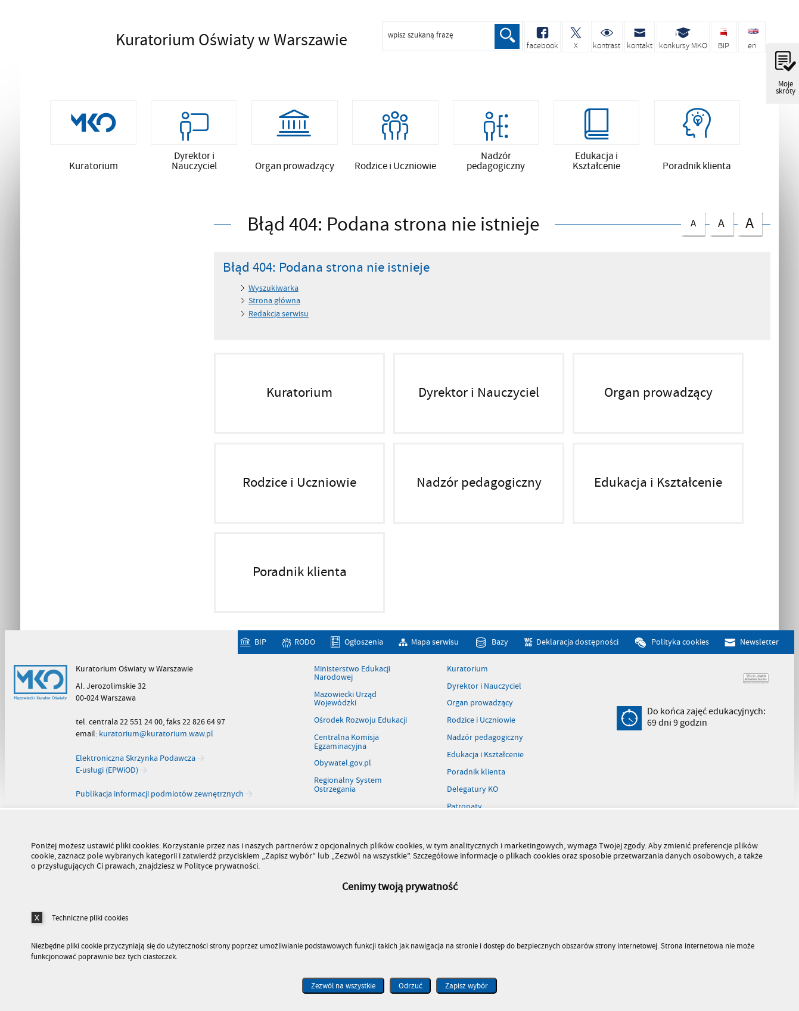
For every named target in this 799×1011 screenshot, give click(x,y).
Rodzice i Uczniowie (481, 724)
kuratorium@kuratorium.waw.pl (156, 738)
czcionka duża (749, 227)
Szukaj (507, 36)
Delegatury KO (472, 793)
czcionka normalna (693, 225)
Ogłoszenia (363, 646)
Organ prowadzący (480, 707)
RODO (304, 646)
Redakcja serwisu (278, 317)
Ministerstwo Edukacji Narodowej (352, 677)
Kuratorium (467, 672)
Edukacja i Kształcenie (485, 759)
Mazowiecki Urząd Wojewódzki (345, 703)
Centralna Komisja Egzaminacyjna (346, 746)
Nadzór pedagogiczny (485, 742)
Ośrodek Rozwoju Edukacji (360, 724)
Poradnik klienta (476, 776)
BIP (260, 646)
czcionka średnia (721, 225)
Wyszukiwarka (273, 292)
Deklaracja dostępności (577, 646)
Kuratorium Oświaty (211, 40)
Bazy (500, 646)
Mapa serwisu (435, 646)
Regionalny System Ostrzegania (348, 789)
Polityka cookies (680, 646)
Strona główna (274, 304)
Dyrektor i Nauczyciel (484, 690)
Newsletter (759, 646)
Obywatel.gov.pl (342, 767)
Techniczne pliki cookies (90, 917)
